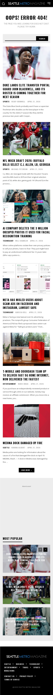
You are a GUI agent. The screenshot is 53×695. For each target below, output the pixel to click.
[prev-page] (40, 550)
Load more (26, 470)
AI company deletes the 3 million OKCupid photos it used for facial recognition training (26, 232)
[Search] (42, 38)
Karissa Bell (21, 312)
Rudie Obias (23, 384)
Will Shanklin (21, 241)
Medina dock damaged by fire (23, 443)
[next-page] (45, 550)
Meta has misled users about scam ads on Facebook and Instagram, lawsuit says (23, 304)
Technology (8, 241)
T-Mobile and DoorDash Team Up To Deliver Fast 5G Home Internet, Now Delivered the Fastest (26, 375)
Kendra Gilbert (18, 447)
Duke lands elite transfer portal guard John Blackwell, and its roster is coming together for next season (26, 91)
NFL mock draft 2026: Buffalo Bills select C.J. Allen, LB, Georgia (26, 162)
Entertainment (9, 384)
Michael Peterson (19, 169)
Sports (6, 101)
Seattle (6, 447)
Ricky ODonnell (18, 101)
